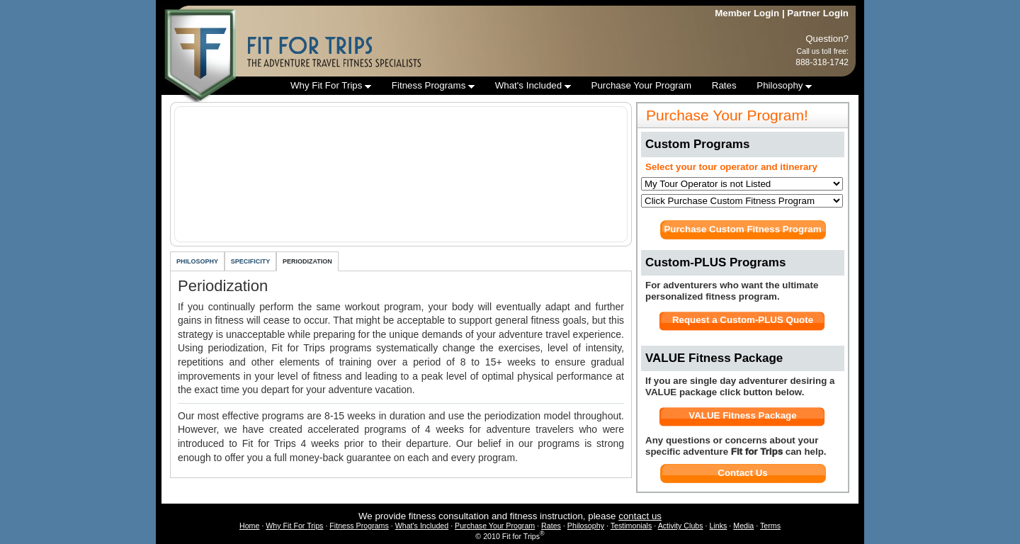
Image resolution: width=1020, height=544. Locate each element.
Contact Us (742, 473)
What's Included (533, 85)
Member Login (747, 13)
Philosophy (784, 85)
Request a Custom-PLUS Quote (742, 319)
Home (249, 525)
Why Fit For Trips (330, 85)
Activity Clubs (680, 525)
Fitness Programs (433, 85)
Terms (770, 525)
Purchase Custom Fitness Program (742, 229)
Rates (724, 85)
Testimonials (631, 525)
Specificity (251, 261)
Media (743, 525)
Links (718, 525)
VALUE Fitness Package (742, 415)
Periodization (307, 261)
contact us (640, 516)
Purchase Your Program (641, 85)
